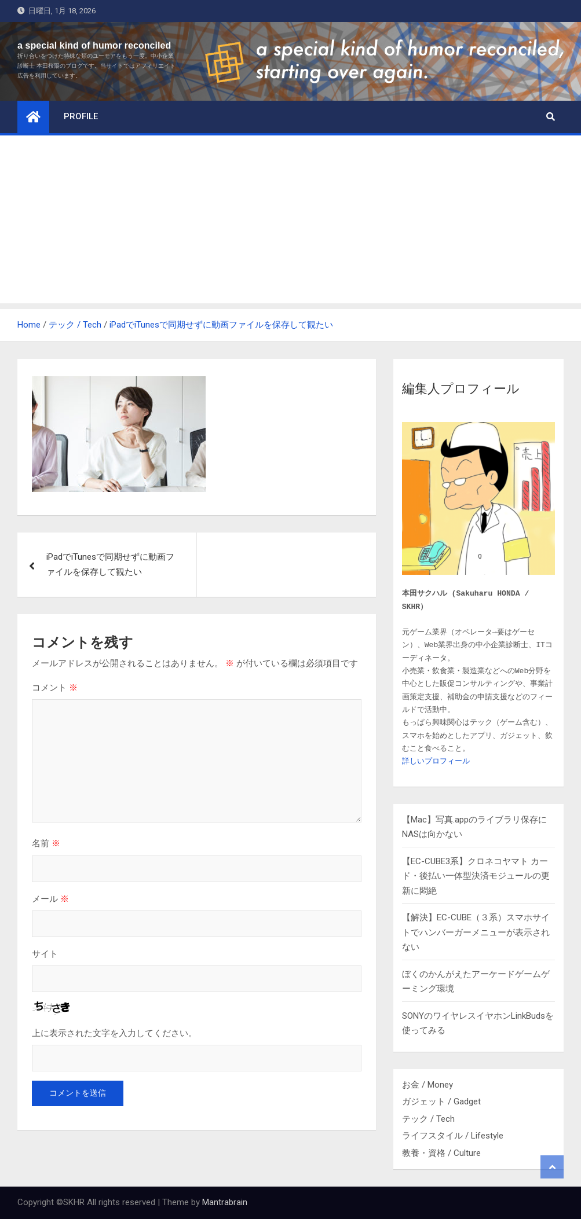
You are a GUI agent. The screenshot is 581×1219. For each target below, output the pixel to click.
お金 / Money (427, 1085)
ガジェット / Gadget (441, 1101)
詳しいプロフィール (436, 761)
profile (81, 116)
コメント (55, 687)
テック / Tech (428, 1119)
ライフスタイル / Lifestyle (452, 1135)
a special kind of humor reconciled (94, 45)
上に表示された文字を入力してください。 (114, 1033)
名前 (46, 843)
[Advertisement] (290, 222)
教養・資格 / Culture (441, 1153)
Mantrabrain (224, 1202)
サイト (45, 954)
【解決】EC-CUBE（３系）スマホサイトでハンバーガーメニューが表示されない (476, 932)
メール (50, 899)
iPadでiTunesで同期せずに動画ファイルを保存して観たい (110, 564)
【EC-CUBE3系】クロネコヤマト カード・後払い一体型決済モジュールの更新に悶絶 (476, 876)
